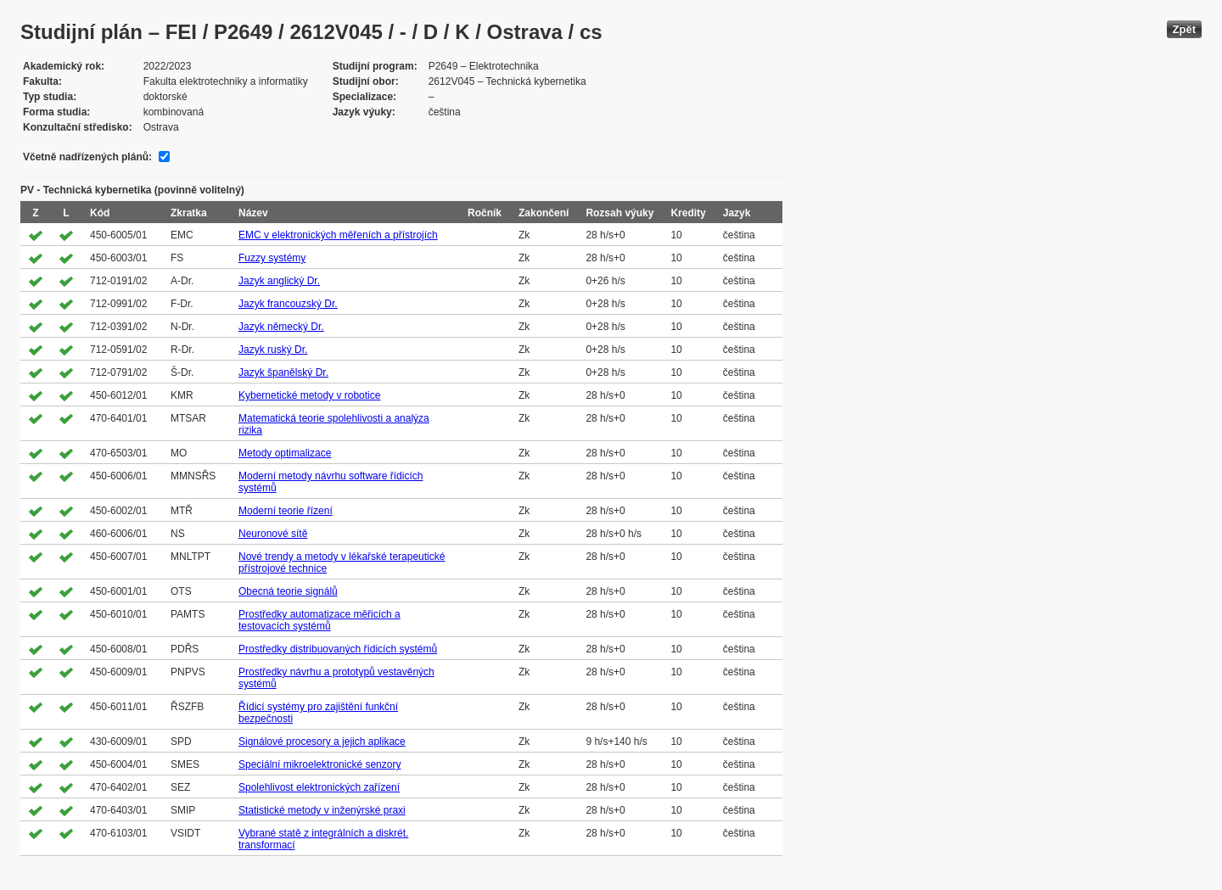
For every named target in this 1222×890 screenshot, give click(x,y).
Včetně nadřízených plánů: (87, 157)
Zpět (1184, 29)
